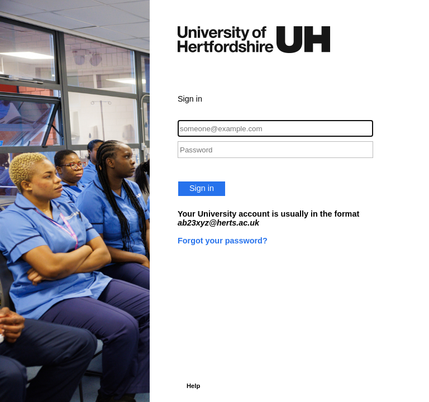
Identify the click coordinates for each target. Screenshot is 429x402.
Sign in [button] (201, 188)
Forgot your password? (223, 240)
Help (193, 385)
